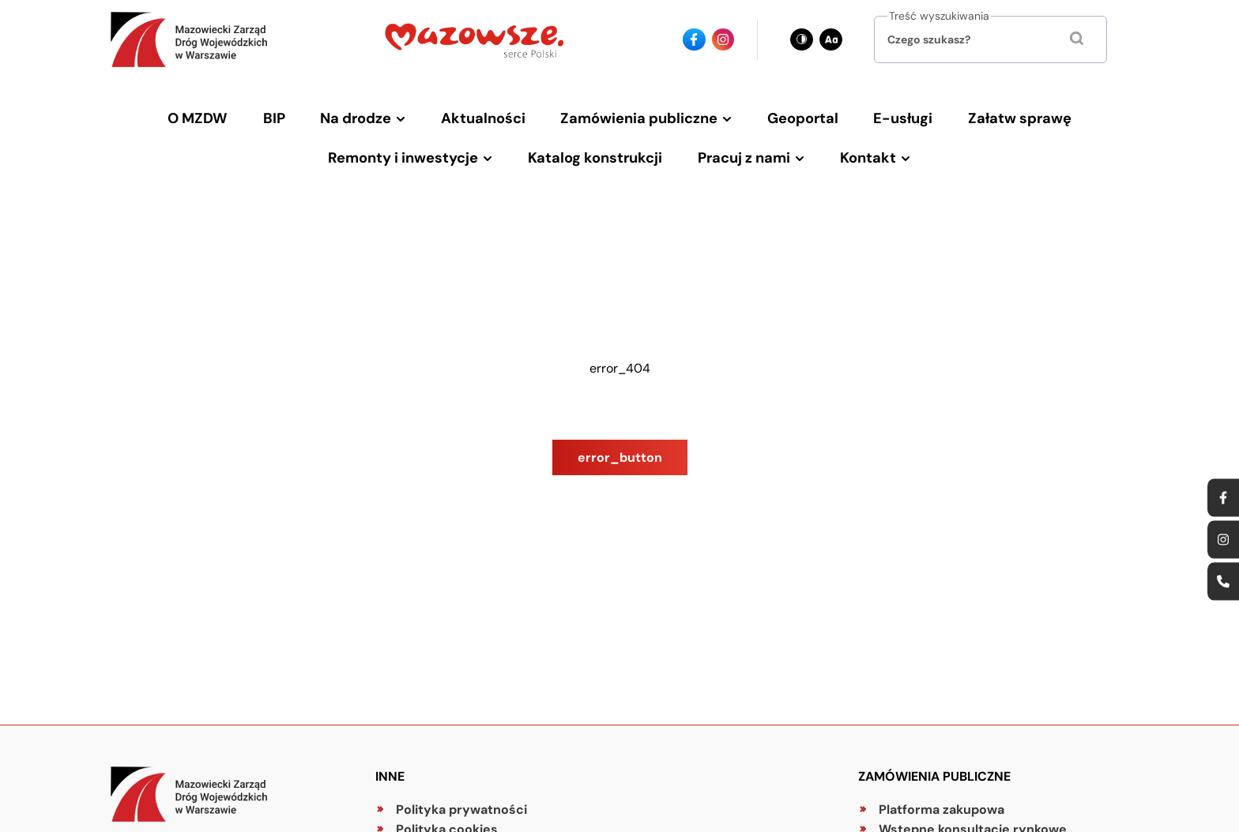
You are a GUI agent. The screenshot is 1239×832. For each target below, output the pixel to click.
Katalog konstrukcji (599, 146)
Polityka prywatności (461, 793)
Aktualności (491, 114)
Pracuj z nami (737, 146)
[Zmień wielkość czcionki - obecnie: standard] (830, 39)
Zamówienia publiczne (637, 114)
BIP (297, 114)
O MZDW (229, 114)
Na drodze (372, 114)
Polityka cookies (447, 813)
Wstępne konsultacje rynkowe (973, 813)
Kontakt (853, 146)
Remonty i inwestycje (417, 146)
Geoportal (793, 114)
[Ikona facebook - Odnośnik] (694, 39)
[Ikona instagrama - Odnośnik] (723, 39)
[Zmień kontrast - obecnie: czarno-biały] (801, 39)
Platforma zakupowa (941, 793)
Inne (390, 760)
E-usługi (885, 114)
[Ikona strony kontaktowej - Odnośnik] (1223, 582)
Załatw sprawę (990, 114)
